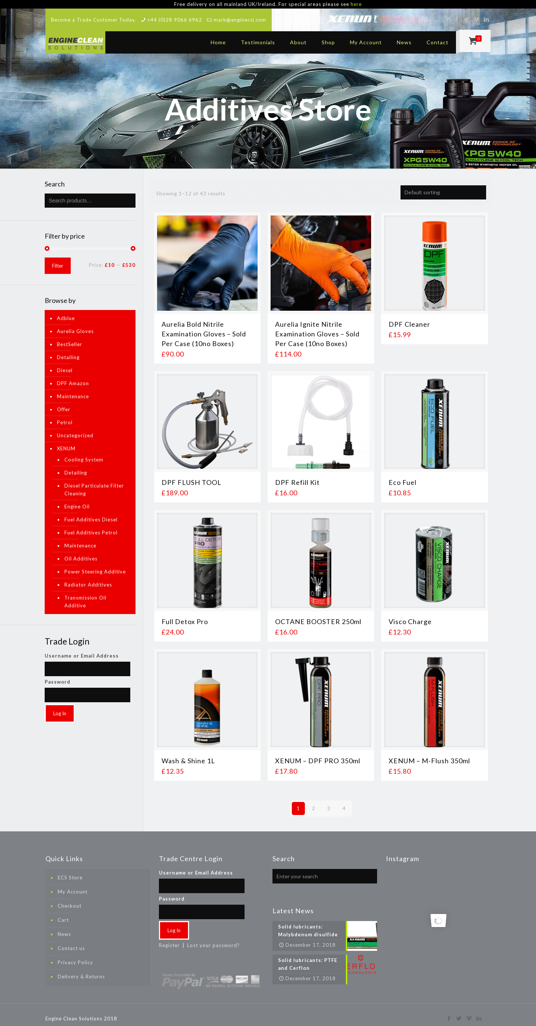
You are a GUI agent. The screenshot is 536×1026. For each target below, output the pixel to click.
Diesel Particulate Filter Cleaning (94, 483)
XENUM (66, 442)
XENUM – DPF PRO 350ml (317, 754)
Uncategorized (75, 429)
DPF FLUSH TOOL (191, 476)
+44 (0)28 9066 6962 (174, 13)
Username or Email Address (82, 649)
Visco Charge (410, 615)
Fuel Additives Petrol (91, 526)
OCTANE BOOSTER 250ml (318, 615)
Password (57, 675)
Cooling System (83, 453)
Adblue (66, 312)
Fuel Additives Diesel (91, 513)
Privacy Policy (75, 956)
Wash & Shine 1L (188, 754)
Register (169, 939)
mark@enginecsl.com (240, 13)
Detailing (68, 351)
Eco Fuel (403, 476)
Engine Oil (77, 500)
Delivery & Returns (81, 970)
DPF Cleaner (409, 318)
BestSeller (69, 338)
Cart (63, 914)
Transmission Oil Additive (85, 595)
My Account (72, 885)
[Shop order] (443, 186)
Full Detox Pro (185, 615)
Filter (57, 259)
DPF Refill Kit (297, 476)
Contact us (71, 942)
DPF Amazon (73, 377)
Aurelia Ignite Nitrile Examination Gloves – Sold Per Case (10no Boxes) (317, 327)
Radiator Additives (88, 578)
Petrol (65, 416)
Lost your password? (213, 939)
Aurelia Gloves (75, 325)
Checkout (70, 899)
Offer (63, 403)
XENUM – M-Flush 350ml (429, 754)
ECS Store (70, 871)
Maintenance (73, 390)
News (64, 928)
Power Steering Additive (95, 565)
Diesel (65, 364)
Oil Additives (81, 552)
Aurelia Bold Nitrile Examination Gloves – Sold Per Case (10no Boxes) (204, 327)
